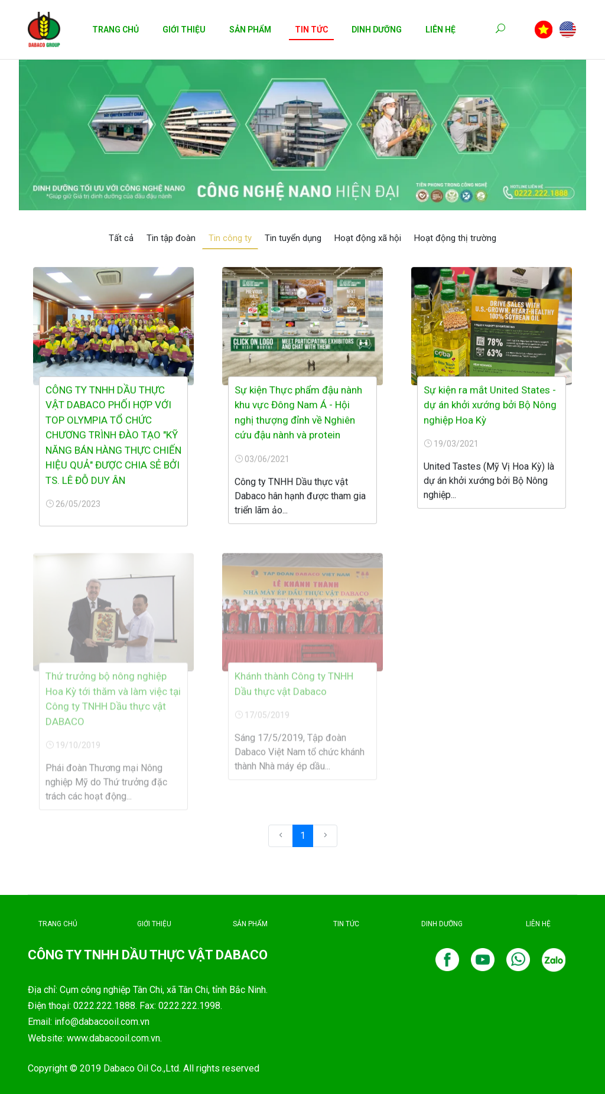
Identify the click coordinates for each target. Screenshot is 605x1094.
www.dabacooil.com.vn (113, 1038)
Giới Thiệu (184, 29)
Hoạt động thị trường (455, 238)
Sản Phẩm (250, 29)
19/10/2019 (72, 749)
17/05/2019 (262, 719)
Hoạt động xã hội (367, 238)
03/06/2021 (262, 459)
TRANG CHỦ (57, 924)
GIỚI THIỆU (154, 924)
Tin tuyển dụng (293, 238)
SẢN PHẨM (250, 924)
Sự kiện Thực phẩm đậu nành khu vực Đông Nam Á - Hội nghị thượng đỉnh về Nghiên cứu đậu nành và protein (298, 413)
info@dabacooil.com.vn (101, 1021)
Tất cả (121, 238)
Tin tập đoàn (171, 238)
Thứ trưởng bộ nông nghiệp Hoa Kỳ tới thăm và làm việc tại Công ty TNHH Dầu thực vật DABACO (113, 703)
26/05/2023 (72, 504)
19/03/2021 (451, 444)
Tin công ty (230, 238)
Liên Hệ (440, 29)
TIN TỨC (346, 924)
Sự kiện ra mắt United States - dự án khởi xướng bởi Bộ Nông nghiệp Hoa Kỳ (490, 405)
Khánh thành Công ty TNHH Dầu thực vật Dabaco (294, 688)
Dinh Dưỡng (377, 29)
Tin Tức (311, 29)
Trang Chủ (115, 29)
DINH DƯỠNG (442, 924)
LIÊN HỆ (538, 924)
